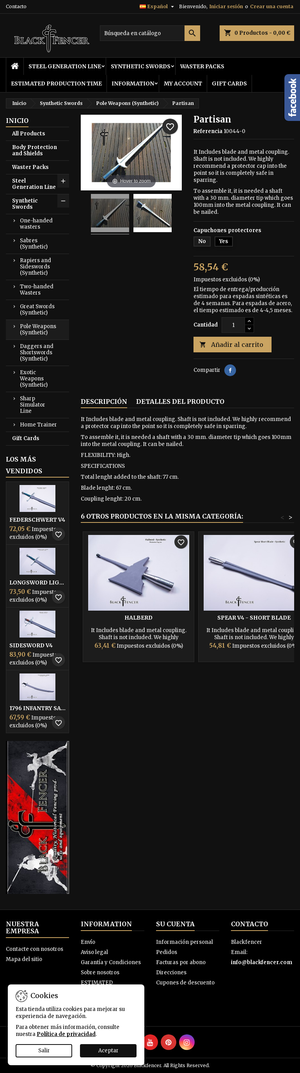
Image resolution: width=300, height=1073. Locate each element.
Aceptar (108, 1050)
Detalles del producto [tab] (180, 401)
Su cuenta (175, 924)
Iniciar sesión (226, 6)
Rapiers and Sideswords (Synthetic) (35, 266)
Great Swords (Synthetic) (37, 309)
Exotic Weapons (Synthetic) (34, 378)
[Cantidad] (233, 325)
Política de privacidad (66, 1034)
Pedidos (166, 952)
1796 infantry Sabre (37, 708)
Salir (44, 1050)
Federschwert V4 (37, 520)
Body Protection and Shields (34, 150)
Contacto (16, 6)
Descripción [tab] (104, 401)
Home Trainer (38, 424)
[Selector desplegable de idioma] (158, 6)
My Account (183, 83)
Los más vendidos (24, 465)
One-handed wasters (36, 223)
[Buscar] (150, 33)
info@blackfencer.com (261, 962)
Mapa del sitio (24, 959)
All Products (28, 133)
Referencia (207, 131)
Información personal (184, 942)
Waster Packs (202, 66)
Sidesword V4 (31, 645)
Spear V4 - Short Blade (254, 617)
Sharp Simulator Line (32, 404)
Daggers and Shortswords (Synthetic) (36, 352)
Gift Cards (229, 83)
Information (133, 83)
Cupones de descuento (185, 982)
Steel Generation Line (64, 66)
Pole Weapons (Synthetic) (38, 329)
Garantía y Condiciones (111, 962)
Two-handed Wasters (36, 289)
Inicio (17, 120)
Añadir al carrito (231, 345)
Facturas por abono (181, 962)
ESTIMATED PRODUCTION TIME (56, 83)
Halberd (138, 617)
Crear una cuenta (271, 6)
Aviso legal (94, 952)
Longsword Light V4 (37, 582)
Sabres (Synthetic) (34, 243)
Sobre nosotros (100, 972)
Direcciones (171, 972)
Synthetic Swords (140, 66)
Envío (88, 942)
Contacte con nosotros (34, 949)
